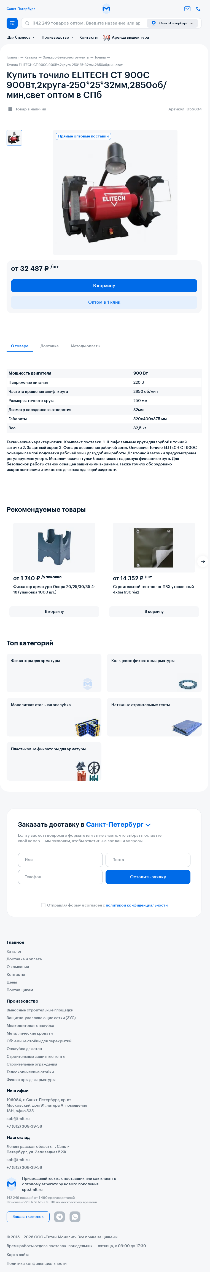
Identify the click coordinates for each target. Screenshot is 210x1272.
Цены (12, 982)
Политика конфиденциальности (36, 1264)
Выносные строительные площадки (40, 1010)
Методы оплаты (85, 346)
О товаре (19, 346)
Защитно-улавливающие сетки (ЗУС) (41, 1018)
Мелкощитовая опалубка (30, 1026)
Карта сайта (18, 1255)
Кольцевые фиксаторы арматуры (142, 661)
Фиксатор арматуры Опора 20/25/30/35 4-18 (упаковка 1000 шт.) (54, 589)
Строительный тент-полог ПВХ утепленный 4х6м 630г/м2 (153, 589)
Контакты (88, 37)
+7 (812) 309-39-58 (24, 1126)
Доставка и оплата (24, 959)
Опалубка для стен (24, 1049)
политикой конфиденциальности (137, 905)
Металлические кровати (30, 1033)
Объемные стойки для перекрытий (39, 1041)
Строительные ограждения (32, 1064)
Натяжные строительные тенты (140, 705)
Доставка (50, 346)
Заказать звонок (28, 1217)
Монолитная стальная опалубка (41, 705)
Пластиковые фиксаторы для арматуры (48, 749)
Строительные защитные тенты (36, 1057)
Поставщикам (20, 990)
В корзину (104, 285)
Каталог (14, 951)
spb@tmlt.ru (18, 1119)
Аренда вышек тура (126, 37)
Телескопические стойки (30, 1072)
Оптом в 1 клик (104, 302)
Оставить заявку (148, 877)
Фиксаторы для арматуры (35, 661)
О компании (18, 967)
